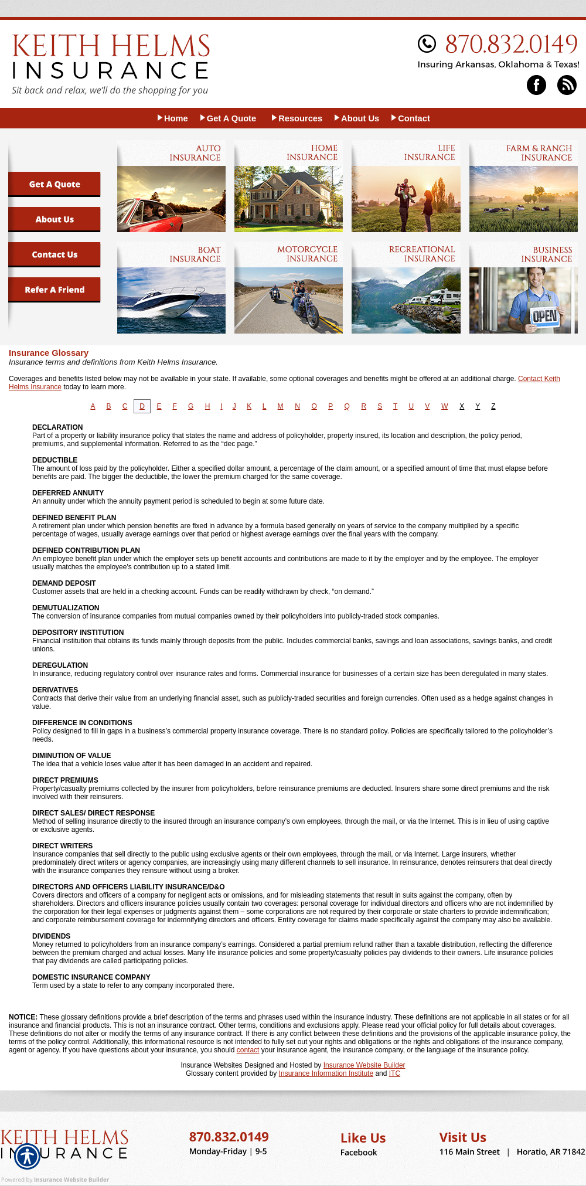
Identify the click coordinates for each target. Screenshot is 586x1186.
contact (248, 1050)
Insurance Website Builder (364, 1065)
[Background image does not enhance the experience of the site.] (172, 118)
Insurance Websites (211, 1065)
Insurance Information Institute (326, 1073)
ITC (394, 1073)
